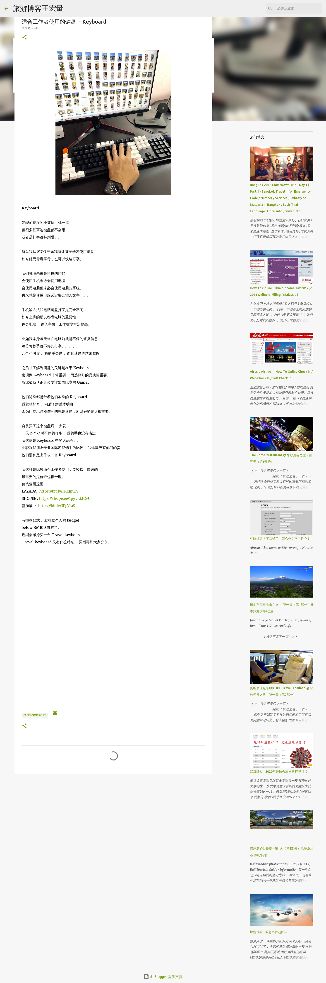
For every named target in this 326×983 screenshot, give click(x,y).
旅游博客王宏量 (38, 8)
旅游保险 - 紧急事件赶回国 (269, 932)
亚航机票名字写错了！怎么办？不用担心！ (280, 538)
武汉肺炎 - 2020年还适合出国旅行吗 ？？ (279, 771)
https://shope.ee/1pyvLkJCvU (65, 498)
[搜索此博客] (298, 8)
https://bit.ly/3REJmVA (58, 491)
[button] (24, 37)
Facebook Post (35, 715)
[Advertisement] (113, 813)
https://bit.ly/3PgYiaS (56, 505)
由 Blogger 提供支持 (163, 977)
